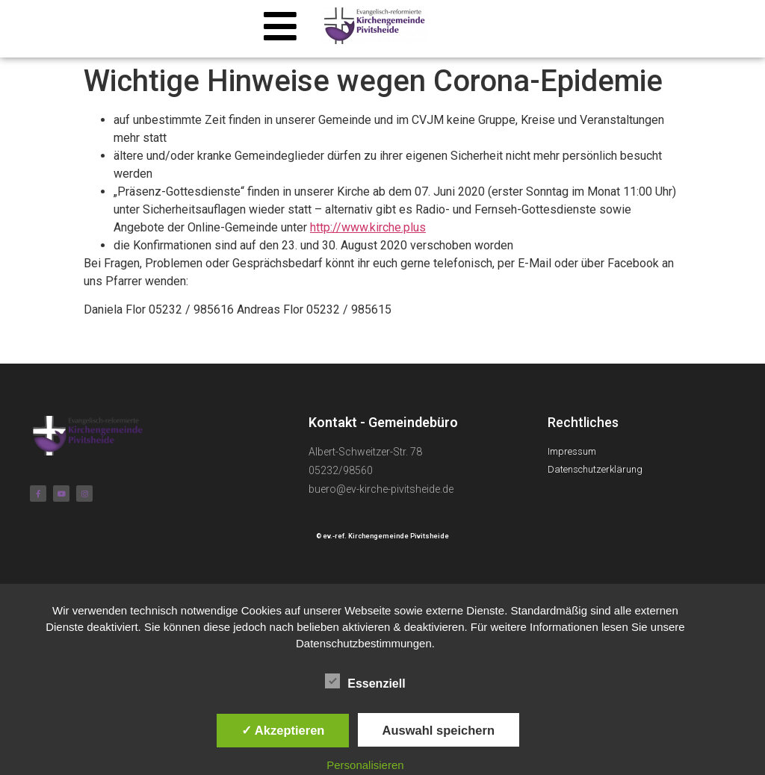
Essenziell (365, 681)
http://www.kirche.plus (368, 227)
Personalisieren (364, 765)
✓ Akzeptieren (283, 730)
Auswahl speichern (438, 730)
